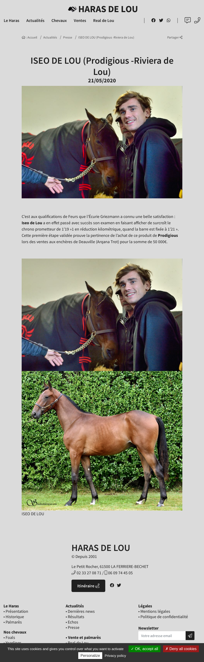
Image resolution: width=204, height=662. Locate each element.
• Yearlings (12, 642)
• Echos (72, 622)
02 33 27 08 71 (86, 572)
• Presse (72, 627)
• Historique (13, 616)
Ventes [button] (80, 20)
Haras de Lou (102, 9)
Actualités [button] (35, 20)
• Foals (9, 637)
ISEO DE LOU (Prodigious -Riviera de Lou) (106, 37)
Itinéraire (88, 585)
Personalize (90, 656)
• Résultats (75, 616)
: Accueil (29, 37)
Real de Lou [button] (103, 20)
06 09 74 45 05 (119, 572)
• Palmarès (12, 622)
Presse (67, 37)
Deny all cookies (181, 649)
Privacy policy (115, 656)
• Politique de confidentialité (163, 616)
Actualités (50, 37)
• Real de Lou (77, 642)
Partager (174, 37)
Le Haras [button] (11, 20)
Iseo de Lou (32, 222)
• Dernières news (80, 611)
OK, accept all (144, 649)
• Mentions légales (154, 611)
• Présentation (15, 611)
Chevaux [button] (59, 20)
